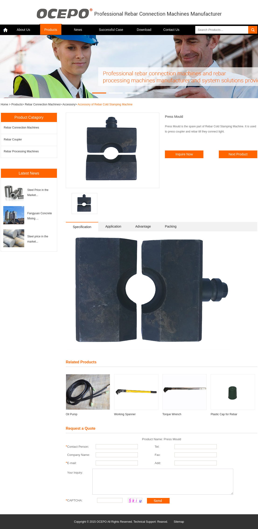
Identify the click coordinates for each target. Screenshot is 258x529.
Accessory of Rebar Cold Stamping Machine (105, 104)
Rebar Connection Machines (42, 104)
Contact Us (171, 30)
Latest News (29, 173)
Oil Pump (71, 414)
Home (5, 104)
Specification (82, 227)
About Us (23, 30)
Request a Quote (80, 428)
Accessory (69, 104)
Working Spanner (125, 414)
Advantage (143, 226)
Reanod (162, 521)
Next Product (238, 154)
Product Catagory (29, 117)
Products (50, 30)
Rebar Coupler (13, 139)
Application (113, 226)
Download (144, 30)
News (78, 30)
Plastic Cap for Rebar (224, 414)
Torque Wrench (171, 414)
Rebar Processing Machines (21, 151)
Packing (171, 226)
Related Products (81, 362)
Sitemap (179, 521)
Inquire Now (184, 154)
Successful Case (111, 30)
